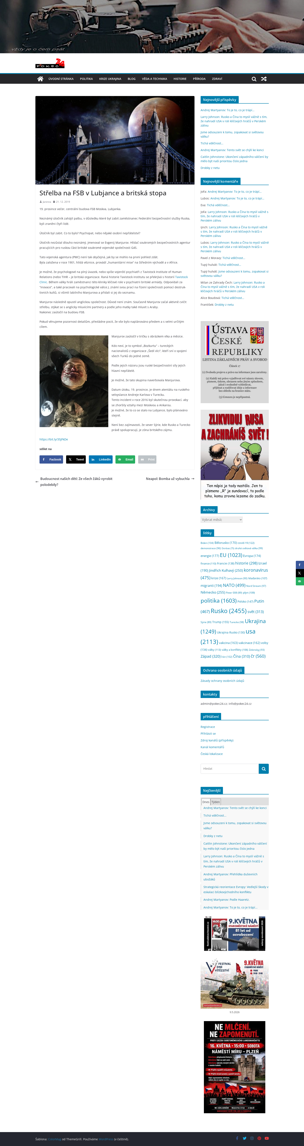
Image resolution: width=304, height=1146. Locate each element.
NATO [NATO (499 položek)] (234, 585)
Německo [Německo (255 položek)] (213, 592)
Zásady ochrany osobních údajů (222, 681)
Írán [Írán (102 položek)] (226, 656)
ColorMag (54, 1139)
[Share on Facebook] (51, 459)
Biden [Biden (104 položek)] (207, 543)
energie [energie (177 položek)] (210, 556)
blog (132, 79)
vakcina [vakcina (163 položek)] (228, 643)
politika (86, 79)
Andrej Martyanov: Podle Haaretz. (226, 900)
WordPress (106, 1139)
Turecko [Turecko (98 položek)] (237, 622)
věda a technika (154, 79)
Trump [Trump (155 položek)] (220, 622)
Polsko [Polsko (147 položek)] (245, 601)
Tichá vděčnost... (214, 815)
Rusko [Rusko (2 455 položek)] (229, 611)
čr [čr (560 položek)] (258, 656)
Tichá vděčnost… (212, 143)
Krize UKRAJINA (110, 79)
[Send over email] (125, 459)
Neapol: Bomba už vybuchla (170, 478)
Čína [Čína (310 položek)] (241, 656)
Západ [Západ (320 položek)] (210, 656)
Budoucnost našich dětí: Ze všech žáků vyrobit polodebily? (73, 481)
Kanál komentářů (212, 747)
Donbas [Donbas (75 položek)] (228, 548)
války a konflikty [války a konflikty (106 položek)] (235, 650)
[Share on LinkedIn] (101, 459)
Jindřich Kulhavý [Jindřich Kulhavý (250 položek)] (226, 570)
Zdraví (217, 79)
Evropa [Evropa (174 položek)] (252, 556)
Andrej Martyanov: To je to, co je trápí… (227, 110)
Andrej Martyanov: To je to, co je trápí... (230, 907)
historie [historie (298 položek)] (246, 563)
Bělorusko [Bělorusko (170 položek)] (226, 543)
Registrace (208, 727)
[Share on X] (76, 459)
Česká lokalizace (212, 754)
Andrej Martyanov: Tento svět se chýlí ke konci (232, 150)
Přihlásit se (208, 733)
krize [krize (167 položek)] (218, 578)
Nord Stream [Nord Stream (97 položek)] (256, 586)
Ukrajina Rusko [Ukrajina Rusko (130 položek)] (231, 632)
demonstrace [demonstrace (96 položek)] (211, 548)
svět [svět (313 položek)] (255, 611)
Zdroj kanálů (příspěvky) (217, 740)
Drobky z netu (210, 168)
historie (180, 79)
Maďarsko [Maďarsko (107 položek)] (257, 578)
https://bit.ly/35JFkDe (54, 439)
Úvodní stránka (61, 79)
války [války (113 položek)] (214, 650)
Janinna (47, 202)
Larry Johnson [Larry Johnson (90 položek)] (237, 578)
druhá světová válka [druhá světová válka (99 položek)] (249, 548)
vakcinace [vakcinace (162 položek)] (249, 643)
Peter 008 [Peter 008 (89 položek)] (234, 592)
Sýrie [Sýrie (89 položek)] (206, 622)
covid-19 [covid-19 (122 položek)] (246, 543)
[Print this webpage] (147, 459)
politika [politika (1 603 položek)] (219, 600)
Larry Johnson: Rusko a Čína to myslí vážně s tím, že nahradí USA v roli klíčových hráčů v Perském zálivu (234, 121)
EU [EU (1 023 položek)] (231, 555)
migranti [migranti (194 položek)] (211, 585)
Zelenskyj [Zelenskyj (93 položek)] (257, 649)
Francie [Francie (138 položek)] (225, 563)
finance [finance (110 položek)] (208, 563)
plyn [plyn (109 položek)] (249, 592)
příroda (199, 79)
